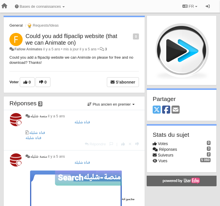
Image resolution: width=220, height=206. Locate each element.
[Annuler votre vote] (130, 144)
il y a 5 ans (56, 116)
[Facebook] (166, 110)
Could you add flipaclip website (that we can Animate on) (71, 39)
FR (189, 6)
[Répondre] (95, 144)
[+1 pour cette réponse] (123, 144)
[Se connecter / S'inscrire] (208, 6)
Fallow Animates (28, 49)
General (16, 25)
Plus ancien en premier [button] (111, 104)
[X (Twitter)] (157, 110)
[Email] (176, 110)
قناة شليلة (82, 122)
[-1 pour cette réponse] (137, 144)
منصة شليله (38, 116)
